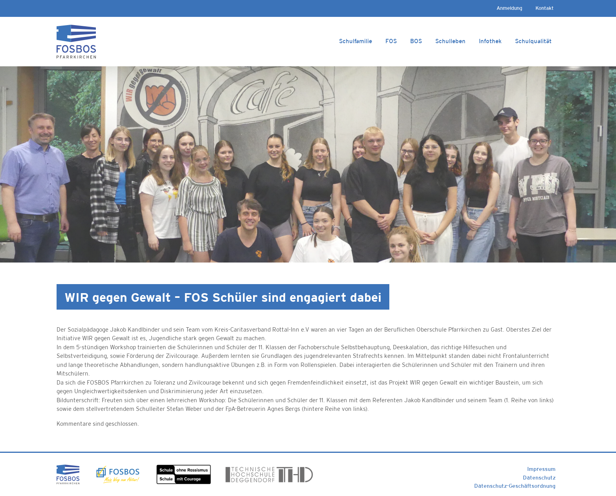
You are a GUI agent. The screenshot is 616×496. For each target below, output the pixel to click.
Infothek (490, 41)
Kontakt (544, 8)
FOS (391, 41)
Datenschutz (539, 477)
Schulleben (450, 41)
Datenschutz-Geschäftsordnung (515, 486)
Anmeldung (509, 8)
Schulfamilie (355, 41)
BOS (416, 41)
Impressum (541, 469)
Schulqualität (533, 41)
